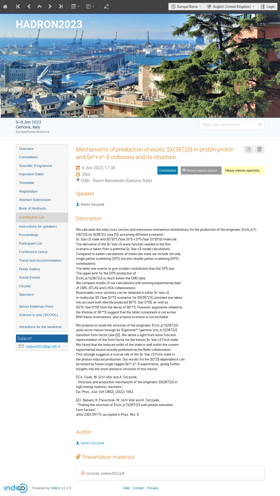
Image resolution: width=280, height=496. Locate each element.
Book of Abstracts (32, 208)
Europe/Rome (187, 6)
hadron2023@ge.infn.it (43, 346)
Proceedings (29, 235)
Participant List (30, 243)
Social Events (29, 277)
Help (126, 488)
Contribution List (31, 217)
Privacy (153, 488)
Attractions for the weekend (40, 327)
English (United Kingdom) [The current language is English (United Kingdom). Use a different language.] (232, 6)
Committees (28, 157)
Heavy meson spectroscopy (245, 170)
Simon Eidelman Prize (36, 306)
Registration (28, 191)
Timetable (26, 183)
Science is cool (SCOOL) (38, 315)
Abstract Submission (35, 200)
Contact (138, 488)
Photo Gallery (29, 269)
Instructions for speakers (38, 226)
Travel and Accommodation (40, 260)
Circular (25, 286)
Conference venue (33, 252)
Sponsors (26, 294)
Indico (55, 488)
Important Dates (31, 174)
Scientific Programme (35, 166)
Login (271, 6)
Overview (26, 149)
